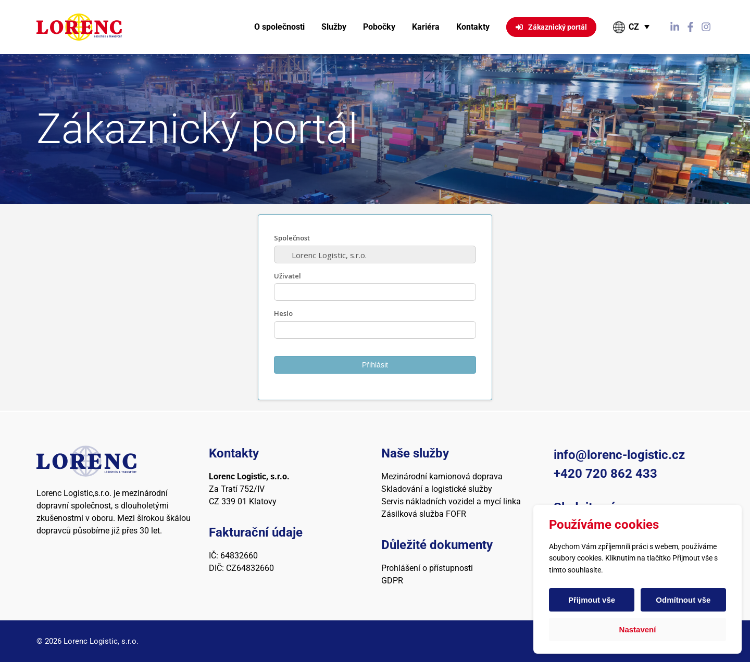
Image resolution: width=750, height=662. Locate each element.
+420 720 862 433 (605, 473)
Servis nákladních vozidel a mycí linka (451, 501)
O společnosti (279, 27)
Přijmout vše (592, 599)
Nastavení (637, 629)
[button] (632, 27)
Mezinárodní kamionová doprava (442, 476)
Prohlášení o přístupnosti (427, 568)
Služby (333, 27)
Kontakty (473, 27)
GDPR (392, 580)
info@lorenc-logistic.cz (619, 455)
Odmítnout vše (682, 599)
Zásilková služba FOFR (423, 514)
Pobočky (379, 27)
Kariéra (426, 27)
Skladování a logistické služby (436, 489)
